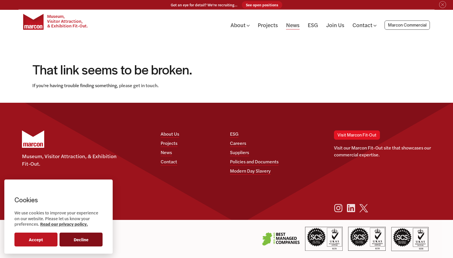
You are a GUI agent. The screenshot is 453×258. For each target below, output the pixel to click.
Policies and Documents (254, 161)
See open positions (262, 5)
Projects (268, 25)
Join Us (335, 25)
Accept (36, 239)
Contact (364, 25)
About (240, 25)
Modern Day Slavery (250, 170)
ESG (313, 25)
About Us (170, 133)
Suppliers (239, 152)
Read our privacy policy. (64, 224)
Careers (238, 143)
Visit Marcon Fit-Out (356, 135)
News (293, 25)
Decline (81, 239)
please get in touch (138, 85)
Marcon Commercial (407, 26)
